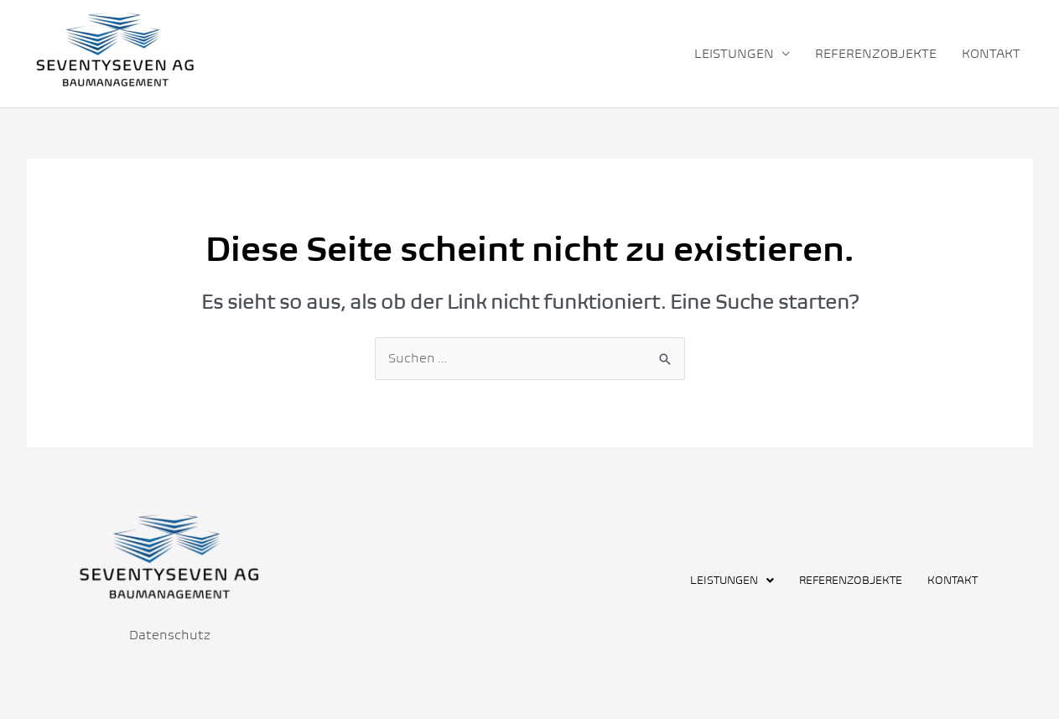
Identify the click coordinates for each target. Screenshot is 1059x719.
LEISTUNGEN (734, 53)
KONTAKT (991, 53)
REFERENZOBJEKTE (876, 53)
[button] (731, 580)
